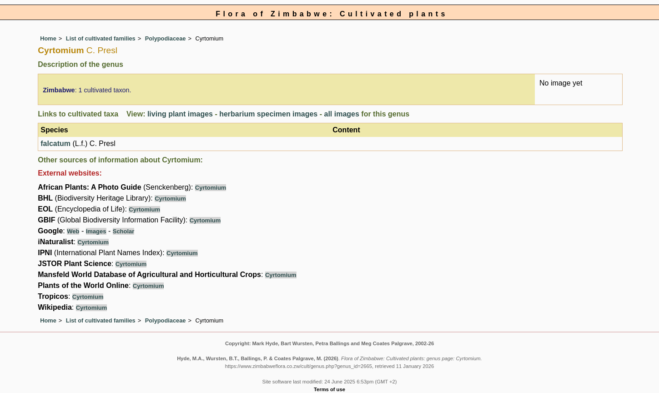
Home (48, 38)
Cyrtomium (210, 187)
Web (73, 231)
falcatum (55, 143)
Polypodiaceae (165, 38)
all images (341, 114)
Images (96, 231)
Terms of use (329, 389)
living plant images (180, 114)
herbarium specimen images (268, 114)
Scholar (124, 231)
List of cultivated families (101, 38)
